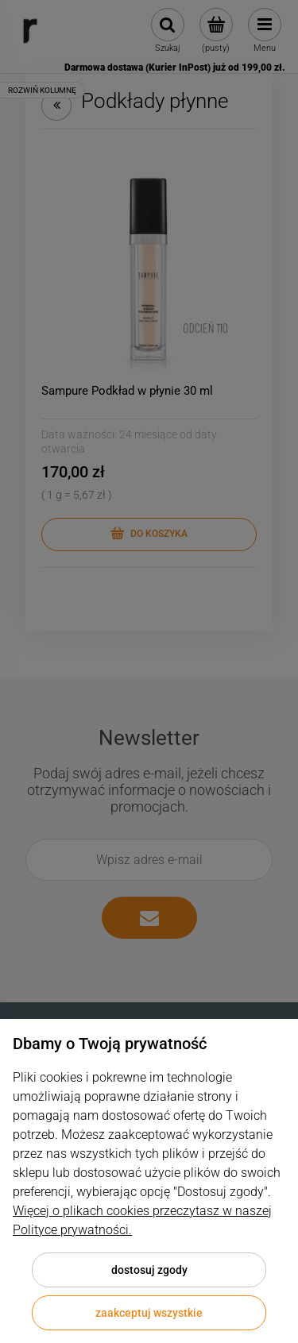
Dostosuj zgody (149, 1270)
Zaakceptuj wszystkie (149, 1312)
